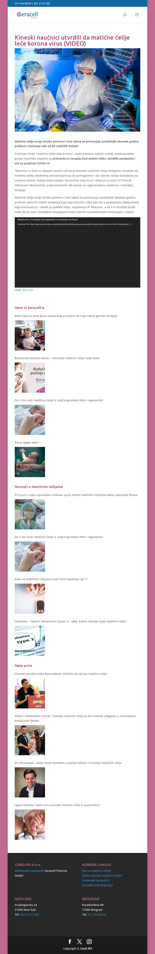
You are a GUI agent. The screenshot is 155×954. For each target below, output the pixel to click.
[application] (77, 252)
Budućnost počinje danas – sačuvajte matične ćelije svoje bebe (57, 358)
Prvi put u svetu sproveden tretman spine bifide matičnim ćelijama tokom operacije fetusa (76, 495)
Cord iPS (86, 948)
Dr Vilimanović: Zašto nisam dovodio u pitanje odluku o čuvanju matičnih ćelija (68, 763)
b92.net (28, 290)
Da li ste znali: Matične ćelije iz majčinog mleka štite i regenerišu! (59, 400)
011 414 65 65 (23, 3)
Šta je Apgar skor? (27, 442)
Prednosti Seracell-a (95, 880)
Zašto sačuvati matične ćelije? (102, 875)
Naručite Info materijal (97, 885)
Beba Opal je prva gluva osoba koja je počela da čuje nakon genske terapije (66, 316)
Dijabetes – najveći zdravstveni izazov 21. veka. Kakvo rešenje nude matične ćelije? (71, 621)
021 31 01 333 (42, 3)
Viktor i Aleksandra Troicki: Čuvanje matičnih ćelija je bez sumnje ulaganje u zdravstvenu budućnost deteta (75, 718)
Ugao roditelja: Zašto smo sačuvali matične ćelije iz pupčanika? (57, 805)
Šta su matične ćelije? (96, 871)
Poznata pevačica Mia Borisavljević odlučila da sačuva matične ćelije (61, 674)
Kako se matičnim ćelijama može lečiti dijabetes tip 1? (51, 579)
